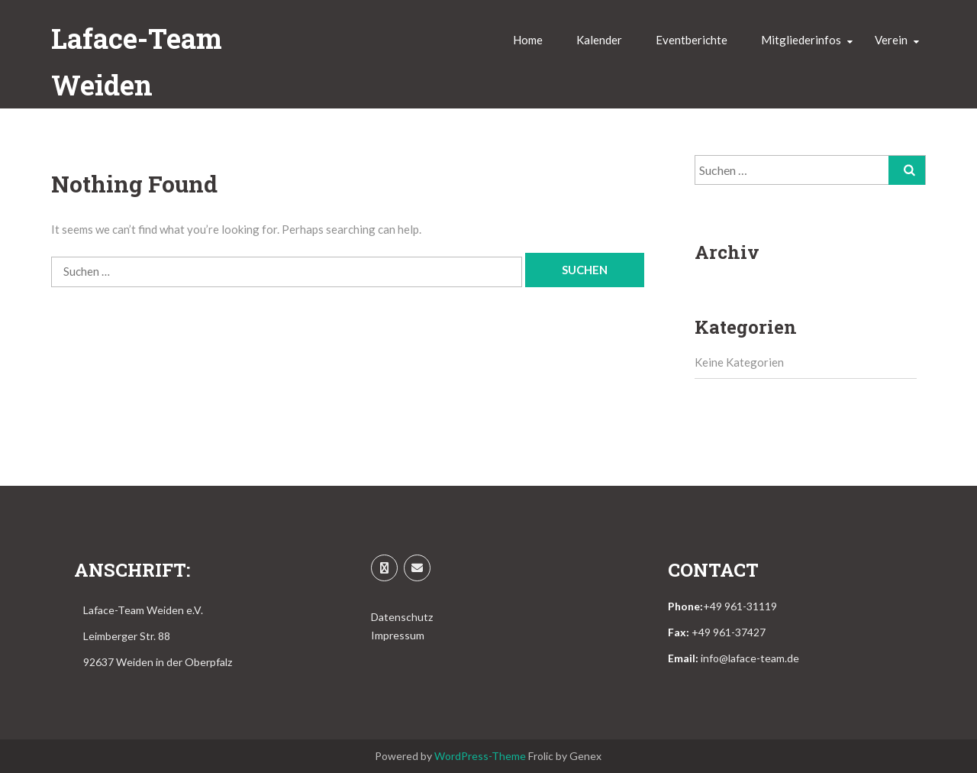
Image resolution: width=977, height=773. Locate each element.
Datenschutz (402, 616)
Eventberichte (691, 40)
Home (528, 40)
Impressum (397, 635)
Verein (891, 40)
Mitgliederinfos (801, 40)
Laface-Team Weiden (136, 61)
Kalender (599, 40)
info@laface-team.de (750, 658)
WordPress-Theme (480, 755)
